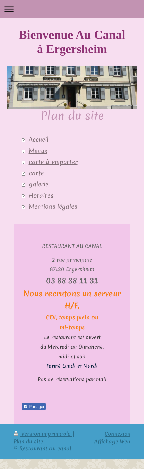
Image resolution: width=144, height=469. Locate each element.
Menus (38, 151)
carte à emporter (53, 162)
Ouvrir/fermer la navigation (72, 9)
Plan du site (28, 441)
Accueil (38, 140)
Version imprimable (43, 433)
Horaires (41, 196)
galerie (38, 184)
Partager (33, 406)
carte (36, 173)
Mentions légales (53, 207)
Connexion (117, 433)
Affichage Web (112, 441)
